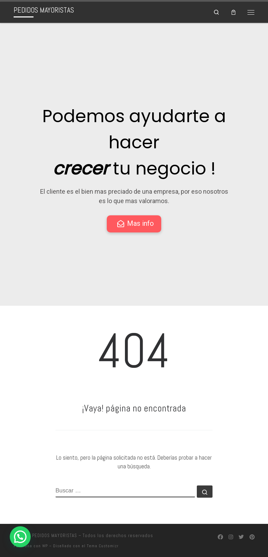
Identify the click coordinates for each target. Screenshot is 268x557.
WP (45, 545)
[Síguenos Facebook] (220, 536)
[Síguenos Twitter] (241, 536)
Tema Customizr (103, 545)
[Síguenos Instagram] (231, 536)
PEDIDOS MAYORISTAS (54, 535)
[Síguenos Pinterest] (252, 536)
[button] (20, 536)
